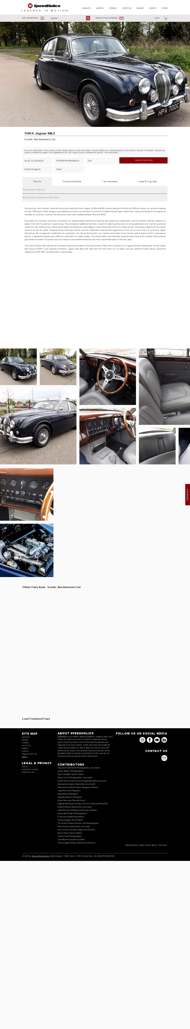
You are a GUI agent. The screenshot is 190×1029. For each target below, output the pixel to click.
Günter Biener (151, 845)
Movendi (163, 845)
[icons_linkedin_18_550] (164, 740)
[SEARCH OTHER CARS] (143, 160)
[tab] (37, 181)
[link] (166, 18)
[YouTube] (157, 740)
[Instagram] (142, 740)
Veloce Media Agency (41, 856)
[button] (35, 18)
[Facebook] (150, 740)
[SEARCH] (65, 18)
